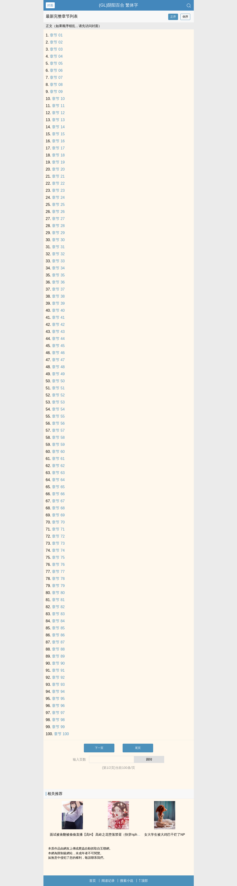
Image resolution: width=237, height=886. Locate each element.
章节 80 (58, 593)
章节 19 (58, 162)
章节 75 (58, 557)
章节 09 (56, 92)
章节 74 (58, 550)
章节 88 (58, 649)
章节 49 (58, 374)
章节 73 (58, 543)
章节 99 (58, 727)
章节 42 (58, 325)
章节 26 (58, 212)
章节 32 (58, 254)
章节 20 (58, 169)
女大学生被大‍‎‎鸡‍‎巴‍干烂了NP (164, 834)
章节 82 (58, 607)
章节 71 (58, 529)
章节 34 (58, 268)
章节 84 (58, 621)
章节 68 (58, 508)
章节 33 (58, 261)
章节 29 (58, 233)
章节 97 (58, 713)
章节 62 (58, 466)
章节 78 (58, 579)
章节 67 (58, 501)
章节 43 (58, 332)
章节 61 (58, 459)
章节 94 (58, 692)
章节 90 (58, 663)
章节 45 (58, 346)
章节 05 (56, 63)
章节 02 (56, 42)
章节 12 (58, 113)
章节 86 (58, 635)
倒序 (185, 16)
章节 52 (58, 395)
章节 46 (58, 353)
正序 (173, 16)
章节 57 (58, 430)
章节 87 (58, 642)
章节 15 (58, 134)
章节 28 (58, 226)
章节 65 (58, 487)
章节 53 (58, 402)
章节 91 (58, 670)
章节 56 (58, 423)
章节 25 (58, 205)
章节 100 (61, 734)
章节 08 (56, 85)
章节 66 (58, 494)
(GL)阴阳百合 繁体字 (118, 5)
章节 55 (58, 416)
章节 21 (58, 176)
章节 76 (58, 565)
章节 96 (58, 706)
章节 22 (58, 183)
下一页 (99, 748)
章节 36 (58, 282)
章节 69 (58, 515)
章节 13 (58, 120)
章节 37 (58, 289)
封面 (50, 5)
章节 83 (58, 614)
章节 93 (58, 684)
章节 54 (58, 409)
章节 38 (58, 296)
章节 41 (58, 317)
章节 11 (58, 106)
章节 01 (56, 35)
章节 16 (58, 141)
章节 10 (58, 99)
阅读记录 (108, 880)
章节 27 (58, 219)
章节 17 (58, 148)
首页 (92, 880)
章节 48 (58, 367)
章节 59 (58, 445)
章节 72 (58, 536)
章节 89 (58, 656)
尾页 (138, 748)
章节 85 (58, 628)
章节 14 (58, 127)
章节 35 (58, 275)
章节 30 (58, 240)
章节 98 (58, 720)
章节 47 (58, 360)
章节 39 (58, 303)
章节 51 (58, 388)
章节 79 (58, 586)
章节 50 (58, 381)
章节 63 (58, 473)
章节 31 (58, 247)
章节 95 (58, 699)
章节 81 (58, 600)
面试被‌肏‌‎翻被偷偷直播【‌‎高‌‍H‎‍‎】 (72, 834)
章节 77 (58, 572)
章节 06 (56, 70)
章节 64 (58, 480)
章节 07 (56, 78)
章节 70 (58, 522)
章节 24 (58, 198)
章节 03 (56, 49)
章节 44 (58, 339)
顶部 (143, 880)
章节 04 (56, 56)
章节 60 (58, 452)
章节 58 (58, 437)
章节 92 (58, 677)
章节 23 (58, 190)
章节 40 (58, 310)
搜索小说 (126, 880)
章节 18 (58, 155)
